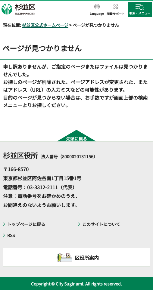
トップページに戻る (26, 224)
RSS (11, 235)
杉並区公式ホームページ (45, 25)
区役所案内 (87, 257)
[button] (97, 10)
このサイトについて (101, 224)
